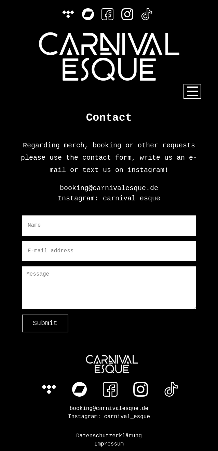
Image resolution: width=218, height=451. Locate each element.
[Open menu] (192, 91)
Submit (45, 323)
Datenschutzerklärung (109, 436)
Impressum (109, 444)
